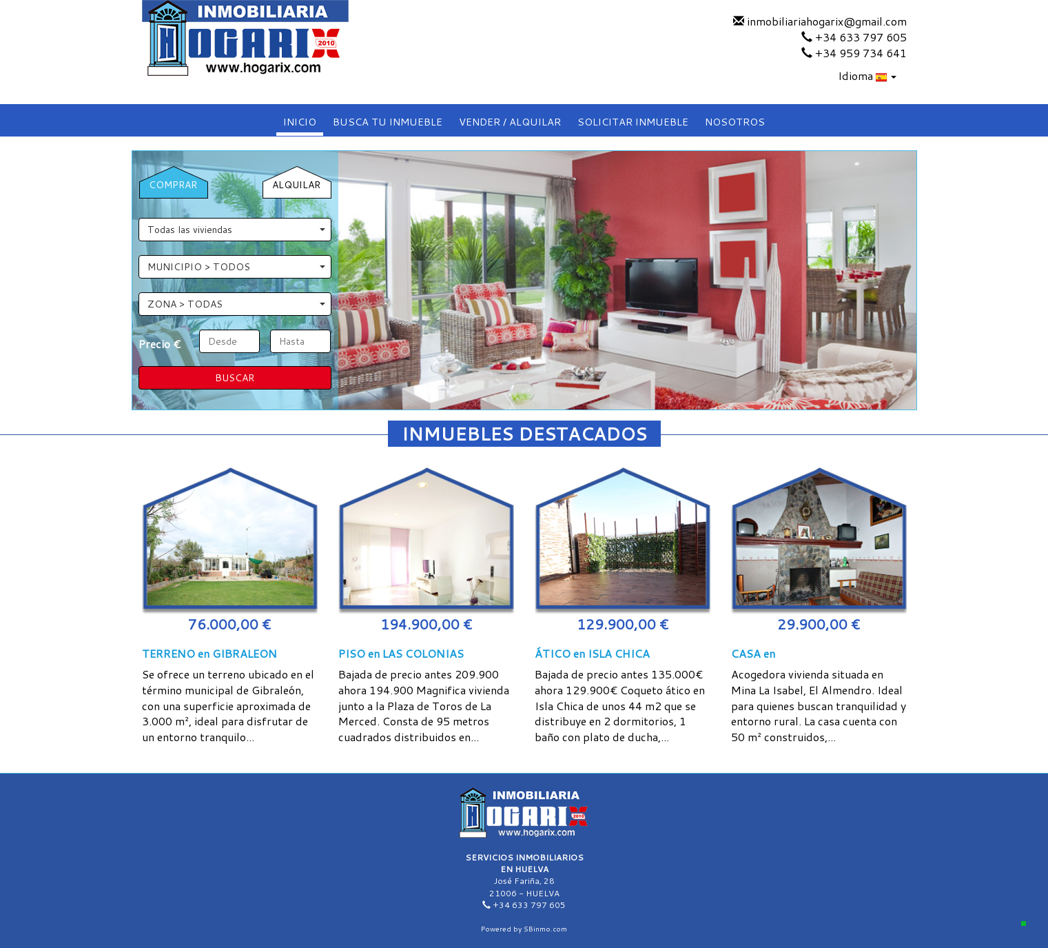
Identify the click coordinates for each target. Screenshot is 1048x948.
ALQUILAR (296, 185)
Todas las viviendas (236, 229)
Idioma (867, 75)
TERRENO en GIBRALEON (209, 653)
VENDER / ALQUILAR (510, 121)
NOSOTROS (735, 121)
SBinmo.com (545, 929)
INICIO (299, 121)
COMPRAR (173, 185)
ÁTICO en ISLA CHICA (592, 653)
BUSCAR (234, 378)
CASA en (753, 653)
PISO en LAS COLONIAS (401, 653)
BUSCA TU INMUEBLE (387, 121)
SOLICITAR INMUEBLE (632, 121)
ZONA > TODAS (236, 304)
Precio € (159, 344)
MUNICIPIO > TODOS (236, 267)
